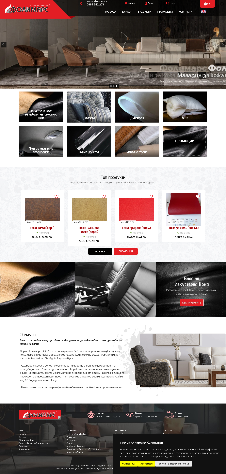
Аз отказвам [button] (146, 464)
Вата (69, 443)
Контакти (185, 11)
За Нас (126, 11)
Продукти (144, 11)
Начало (110, 11)
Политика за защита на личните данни (104, 468)
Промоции (165, 11)
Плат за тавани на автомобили (84, 449)
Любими (130, 3)
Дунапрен (72, 439)
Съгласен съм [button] (128, 464)
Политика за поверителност (35, 443)
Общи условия (26, 439)
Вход (150, 3)
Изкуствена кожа (76, 433)
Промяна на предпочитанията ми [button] (173, 464)
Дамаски (71, 436)
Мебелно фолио (75, 446)
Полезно (23, 446)
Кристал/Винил (75, 452)
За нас (22, 436)
